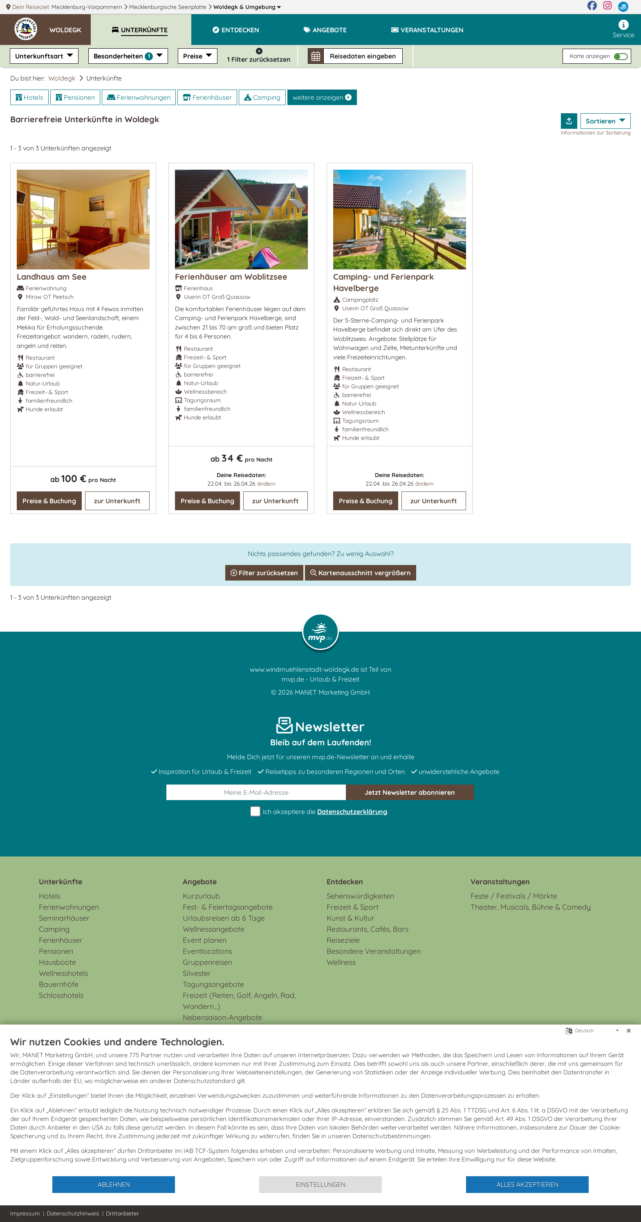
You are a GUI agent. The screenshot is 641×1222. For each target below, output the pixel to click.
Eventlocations (207, 951)
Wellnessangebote (213, 929)
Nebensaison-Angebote (222, 1017)
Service (623, 29)
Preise (193, 56)
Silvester (197, 973)
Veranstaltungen (500, 881)
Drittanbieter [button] (122, 1213)
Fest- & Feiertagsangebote (228, 907)
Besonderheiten (124, 56)
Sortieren (601, 121)
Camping (262, 97)
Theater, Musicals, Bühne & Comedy (531, 907)
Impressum (25, 1213)
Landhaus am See (52, 276)
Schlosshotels (61, 995)
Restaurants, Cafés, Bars (367, 929)
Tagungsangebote (213, 984)
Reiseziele (343, 940)
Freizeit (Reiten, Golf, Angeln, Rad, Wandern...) (239, 1001)
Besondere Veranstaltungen (374, 951)
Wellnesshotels (63, 973)
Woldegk (247, 7)
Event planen (204, 940)
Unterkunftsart (40, 56)
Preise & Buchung (49, 501)
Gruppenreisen (207, 962)
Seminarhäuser (64, 918)
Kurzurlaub (201, 896)
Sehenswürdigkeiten (360, 896)
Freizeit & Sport (353, 907)
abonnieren (410, 792)
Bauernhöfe (58, 984)
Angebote (200, 881)
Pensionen (75, 97)
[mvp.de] (623, 7)
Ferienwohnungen (138, 97)
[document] (320, 1105)
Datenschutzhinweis (73, 1213)
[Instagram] (607, 7)
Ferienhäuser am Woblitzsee (231, 276)
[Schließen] (629, 1031)
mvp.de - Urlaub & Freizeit (320, 679)
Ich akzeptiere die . (320, 812)
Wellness (341, 962)
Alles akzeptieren (527, 1184)
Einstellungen (320, 1184)
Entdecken (345, 881)
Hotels (29, 97)
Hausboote (57, 962)
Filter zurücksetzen (264, 573)
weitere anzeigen (322, 97)
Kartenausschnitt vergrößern (360, 573)
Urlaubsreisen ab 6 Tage (224, 918)
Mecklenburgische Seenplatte (168, 7)
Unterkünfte (60, 881)
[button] (70, 26)
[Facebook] (592, 7)
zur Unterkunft (117, 501)
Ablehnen (114, 1184)
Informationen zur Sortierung (596, 132)
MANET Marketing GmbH (332, 692)
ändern (266, 483)
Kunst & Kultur (350, 918)
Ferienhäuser (207, 97)
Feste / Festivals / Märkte (514, 896)
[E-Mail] (256, 792)
